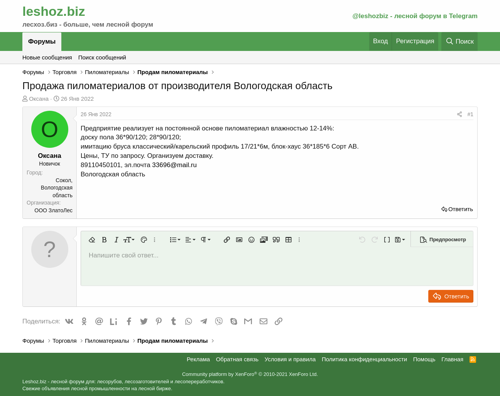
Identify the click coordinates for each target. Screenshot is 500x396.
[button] (92, 240)
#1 (470, 114)
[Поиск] (459, 41)
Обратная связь (237, 359)
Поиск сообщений (102, 57)
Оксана (39, 98)
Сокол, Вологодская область (57, 187)
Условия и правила (290, 359)
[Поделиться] (459, 115)
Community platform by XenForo (250, 374)
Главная (452, 359)
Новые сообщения (47, 57)
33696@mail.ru (174, 165)
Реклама (198, 359)
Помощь (424, 359)
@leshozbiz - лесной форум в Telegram (415, 16)
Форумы (42, 41)
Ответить (460, 209)
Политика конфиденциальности (364, 359)
